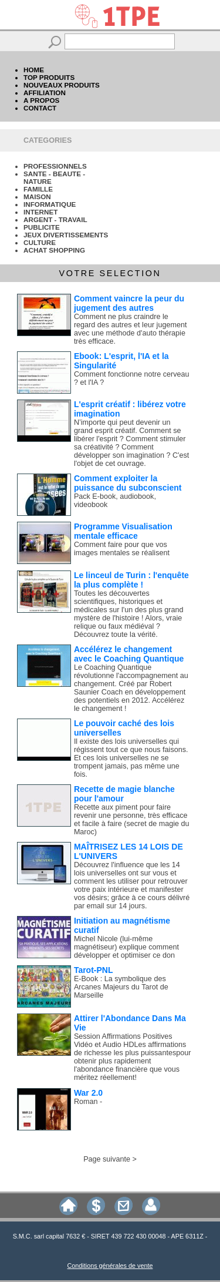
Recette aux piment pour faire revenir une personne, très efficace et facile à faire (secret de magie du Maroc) (131, 819)
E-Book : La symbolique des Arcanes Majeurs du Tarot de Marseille (121, 987)
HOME (33, 69)
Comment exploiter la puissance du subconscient (128, 483)
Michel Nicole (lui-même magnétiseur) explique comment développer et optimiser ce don (126, 947)
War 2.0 (88, 1093)
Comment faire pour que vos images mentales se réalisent (122, 549)
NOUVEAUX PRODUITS (61, 85)
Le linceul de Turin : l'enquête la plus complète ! (131, 579)
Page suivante (106, 1159)
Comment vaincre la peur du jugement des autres (129, 303)
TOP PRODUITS (49, 77)
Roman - (88, 1102)
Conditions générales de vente (110, 1265)
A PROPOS (41, 100)
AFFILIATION (44, 92)
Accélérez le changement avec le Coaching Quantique (129, 654)
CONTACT (39, 108)
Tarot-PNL (93, 970)
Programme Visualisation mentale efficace (123, 531)
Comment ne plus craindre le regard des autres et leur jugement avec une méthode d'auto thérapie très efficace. (130, 329)
